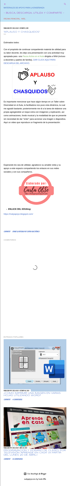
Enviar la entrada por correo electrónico (25, 232)
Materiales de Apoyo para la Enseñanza (24, 8)
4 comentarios (17, 400)
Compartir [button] (7, 232)
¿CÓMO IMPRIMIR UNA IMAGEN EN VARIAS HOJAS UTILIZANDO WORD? (32, 394)
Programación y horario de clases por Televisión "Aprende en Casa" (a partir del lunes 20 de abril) (35, 452)
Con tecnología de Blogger (35, 473)
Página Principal (12, 19)
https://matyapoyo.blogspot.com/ (18, 214)
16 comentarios (17, 459)
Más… (23, 19)
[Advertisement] (35, 315)
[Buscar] (65, 3)
